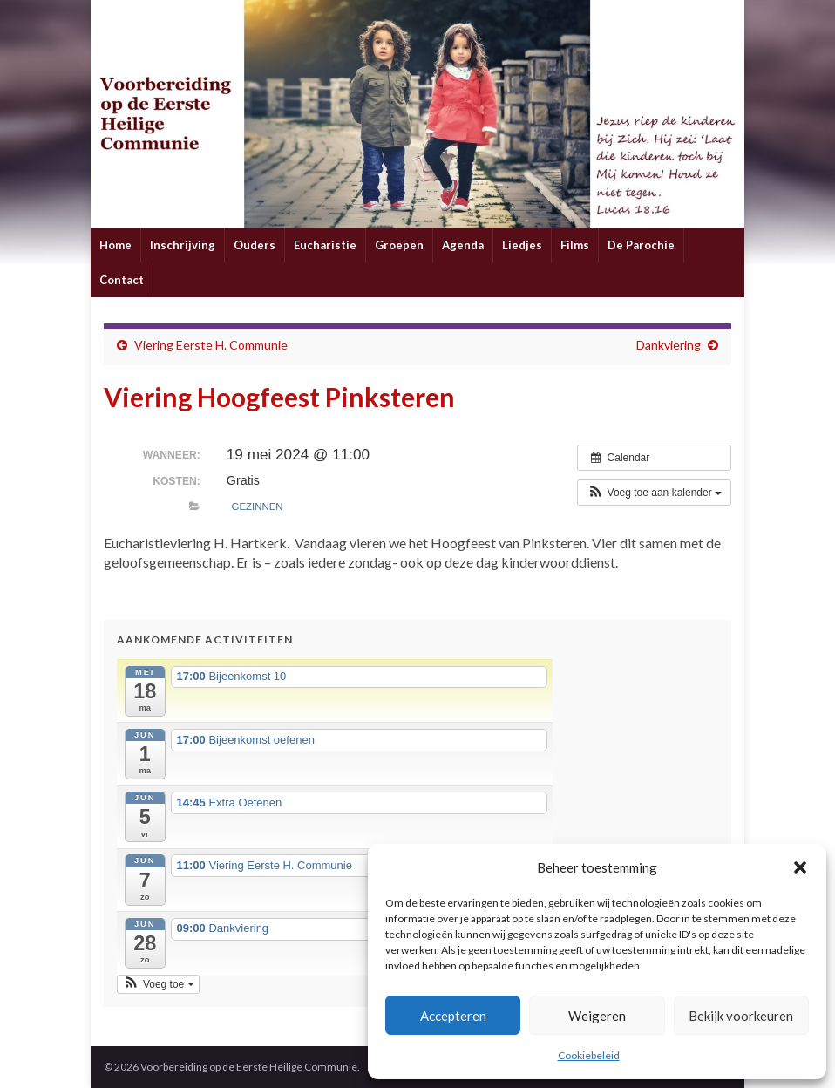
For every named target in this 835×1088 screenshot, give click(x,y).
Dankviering (668, 344)
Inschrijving (182, 245)
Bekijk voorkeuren (741, 1015)
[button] (800, 867)
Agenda (463, 245)
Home (115, 245)
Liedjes (522, 245)
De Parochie (641, 245)
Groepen (399, 245)
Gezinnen (257, 506)
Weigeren (597, 1015)
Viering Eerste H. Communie (211, 344)
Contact (121, 280)
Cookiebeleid (589, 1055)
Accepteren (453, 1015)
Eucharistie (325, 245)
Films (574, 245)
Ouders (254, 245)
